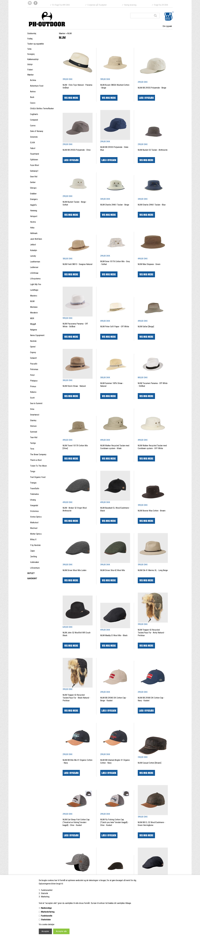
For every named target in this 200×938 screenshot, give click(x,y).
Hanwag (33, 210)
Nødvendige (46, 908)
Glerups (33, 188)
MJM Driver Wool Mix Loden (74, 570)
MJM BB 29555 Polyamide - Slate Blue (114, 148)
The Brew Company (38, 454)
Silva (32, 409)
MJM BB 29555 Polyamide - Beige (152, 87)
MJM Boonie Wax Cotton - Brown (151, 510)
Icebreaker (34, 562)
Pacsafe (33, 363)
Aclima (33, 80)
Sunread (33, 431)
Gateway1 (34, 171)
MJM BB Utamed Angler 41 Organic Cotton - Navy (115, 761)
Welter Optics (36, 534)
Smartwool (34, 414)
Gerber (33, 182)
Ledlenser (34, 267)
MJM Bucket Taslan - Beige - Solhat (75, 203)
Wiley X (33, 539)
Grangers (34, 199)
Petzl (32, 375)
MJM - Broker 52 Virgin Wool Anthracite (75, 509)
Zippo (32, 550)
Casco (32, 103)
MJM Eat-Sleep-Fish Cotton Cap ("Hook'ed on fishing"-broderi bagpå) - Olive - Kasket (76, 822)
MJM (32, 301)
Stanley (33, 420)
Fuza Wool (34, 165)
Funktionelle (46, 915)
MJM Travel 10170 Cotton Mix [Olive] (75, 447)
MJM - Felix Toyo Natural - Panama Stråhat (77, 86)
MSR (32, 318)
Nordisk (33, 341)
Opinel (32, 346)
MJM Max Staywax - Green (149, 264)
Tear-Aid (33, 437)
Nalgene (33, 329)
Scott (32, 397)
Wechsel (33, 528)
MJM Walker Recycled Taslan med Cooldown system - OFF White (152, 447)
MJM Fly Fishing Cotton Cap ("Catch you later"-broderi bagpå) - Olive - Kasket (114, 822)
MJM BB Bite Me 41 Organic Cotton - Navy (77, 761)
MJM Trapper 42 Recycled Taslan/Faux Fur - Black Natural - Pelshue (76, 698)
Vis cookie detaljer (46, 924)
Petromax (34, 369)
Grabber (33, 193)
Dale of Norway (36, 131)
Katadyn (33, 250)
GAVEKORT (32, 578)
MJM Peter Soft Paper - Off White (114, 326)
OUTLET (31, 573)
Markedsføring (47, 911)
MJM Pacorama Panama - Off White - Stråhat (75, 325)
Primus (33, 386)
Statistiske (46, 919)
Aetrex (33, 91)
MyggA (33, 324)
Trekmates (34, 494)
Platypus (34, 380)
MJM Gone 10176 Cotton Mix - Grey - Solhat (115, 262)
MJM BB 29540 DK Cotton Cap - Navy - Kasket (151, 699)
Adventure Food (36, 85)
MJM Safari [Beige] (146, 326)
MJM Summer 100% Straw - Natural (112, 384)
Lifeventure (35, 568)
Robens (33, 392)
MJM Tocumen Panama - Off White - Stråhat (152, 384)
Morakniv (34, 312)
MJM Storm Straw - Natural (74, 386)
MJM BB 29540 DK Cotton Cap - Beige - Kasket (113, 699)
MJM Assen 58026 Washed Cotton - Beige (114, 86)
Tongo (32, 471)
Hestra (33, 222)
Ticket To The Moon (38, 465)
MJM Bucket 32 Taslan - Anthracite (152, 150)
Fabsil (32, 148)
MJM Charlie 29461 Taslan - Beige (114, 204)
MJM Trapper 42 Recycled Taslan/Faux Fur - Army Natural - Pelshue (151, 632)
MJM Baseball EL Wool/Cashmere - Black (115, 509)
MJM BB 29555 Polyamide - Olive (77, 150)
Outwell (33, 358)
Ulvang (33, 499)
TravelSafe (34, 488)
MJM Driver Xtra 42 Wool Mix (112, 570)
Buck (32, 97)
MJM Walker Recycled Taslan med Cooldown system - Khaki (114, 447)
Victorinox (34, 511)
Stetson (33, 426)
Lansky (33, 256)
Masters (33, 295)
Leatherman (35, 261)
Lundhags (34, 290)
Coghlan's (34, 114)
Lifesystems (35, 278)
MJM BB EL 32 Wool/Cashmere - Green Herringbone (151, 823)
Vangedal (34, 505)
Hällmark (33, 233)
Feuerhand (34, 154)
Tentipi (33, 443)
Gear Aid (33, 176)
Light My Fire (35, 284)
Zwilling (33, 556)
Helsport (33, 216)
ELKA (32, 142)
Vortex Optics (36, 516)
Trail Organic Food (37, 477)
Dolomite (34, 137)
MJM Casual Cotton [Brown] (149, 763)
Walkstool (34, 522)
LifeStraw (34, 273)
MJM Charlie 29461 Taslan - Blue (152, 204)
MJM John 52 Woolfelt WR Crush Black (76, 634)
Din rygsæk (167, 26)
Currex (32, 125)
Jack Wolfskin (36, 239)
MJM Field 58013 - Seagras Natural (77, 264)
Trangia (33, 482)
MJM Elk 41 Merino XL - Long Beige (153, 570)
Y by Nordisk (35, 545)
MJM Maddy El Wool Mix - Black (113, 635)
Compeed (34, 120)
